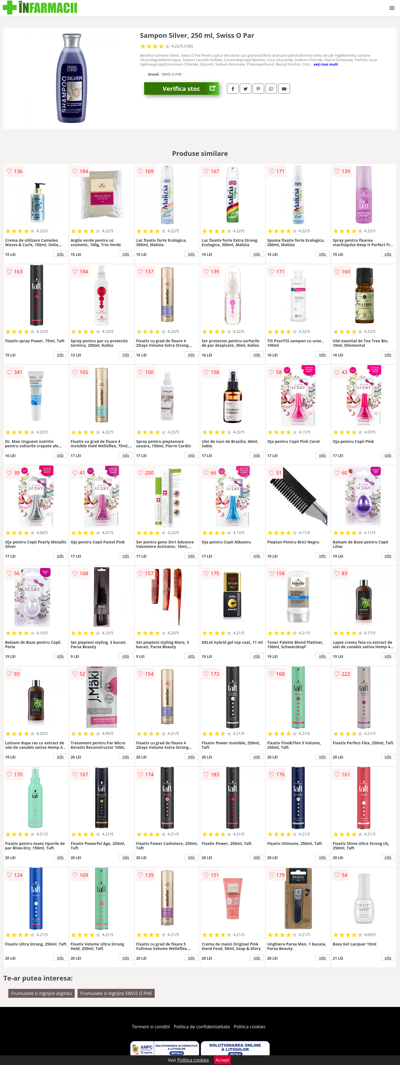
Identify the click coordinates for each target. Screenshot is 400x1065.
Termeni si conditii (151, 1027)
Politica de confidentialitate (202, 1027)
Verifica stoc (191, 88)
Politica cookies (250, 1027)
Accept (222, 1060)
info (60, 253)
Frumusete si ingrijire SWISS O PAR (116, 993)
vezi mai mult (326, 64)
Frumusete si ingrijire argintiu (41, 993)
